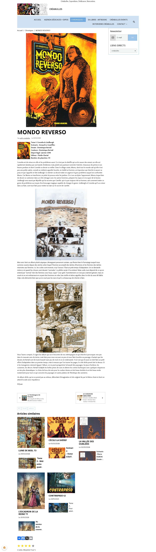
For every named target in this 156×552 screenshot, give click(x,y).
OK (132, 55)
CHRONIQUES (77, 37)
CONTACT (121, 41)
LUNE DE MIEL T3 (27, 469)
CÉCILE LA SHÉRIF (58, 459)
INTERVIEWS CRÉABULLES (103, 41)
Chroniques (29, 48)
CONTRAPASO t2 (57, 514)
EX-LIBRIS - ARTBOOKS (97, 37)
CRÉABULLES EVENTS (118, 37)
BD (19, 427)
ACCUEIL (37, 37)
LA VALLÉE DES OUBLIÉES (86, 461)
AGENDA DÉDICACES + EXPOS (56, 37)
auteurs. (31, 427)
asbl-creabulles (25, 155)
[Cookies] (4, 547)
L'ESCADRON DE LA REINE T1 (28, 531)
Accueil (20, 48)
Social (24, 427)
